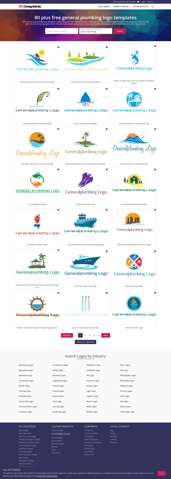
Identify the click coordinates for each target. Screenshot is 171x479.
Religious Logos (126, 385)
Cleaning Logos (25, 396)
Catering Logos (25, 391)
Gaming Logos (58, 406)
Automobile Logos (26, 380)
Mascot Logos (91, 401)
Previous (67, 335)
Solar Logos (125, 396)
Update (120, 31)
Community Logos (26, 401)
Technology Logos (127, 411)
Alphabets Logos (25, 375)
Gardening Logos (59, 411)
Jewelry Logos (91, 385)
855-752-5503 (130, 2)
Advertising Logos (26, 365)
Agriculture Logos (26, 370)
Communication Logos (28, 406)
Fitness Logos (58, 396)
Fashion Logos (58, 385)
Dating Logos (58, 370)
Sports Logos (125, 406)
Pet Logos (124, 370)
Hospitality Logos (93, 370)
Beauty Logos (24, 385)
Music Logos (125, 365)
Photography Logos (128, 375)
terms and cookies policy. (47, 476)
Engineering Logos (60, 380)
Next (106, 335)
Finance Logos (58, 391)
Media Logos (91, 406)
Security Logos (126, 391)
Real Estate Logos (127, 380)
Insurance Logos (92, 380)
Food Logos (57, 401)
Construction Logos (60, 365)
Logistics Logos (92, 396)
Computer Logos (25, 411)
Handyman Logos (93, 365)
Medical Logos (92, 411)
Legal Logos (91, 391)
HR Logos (90, 375)
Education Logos (59, 375)
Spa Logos (124, 401)
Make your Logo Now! (85, 342)
